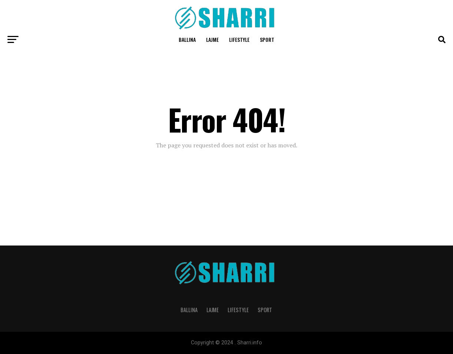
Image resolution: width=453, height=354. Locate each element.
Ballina (187, 39)
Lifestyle (239, 39)
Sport (267, 39)
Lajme (212, 39)
